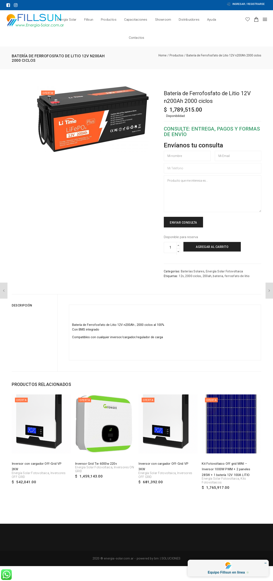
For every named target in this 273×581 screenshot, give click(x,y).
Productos (108, 20)
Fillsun (88, 20)
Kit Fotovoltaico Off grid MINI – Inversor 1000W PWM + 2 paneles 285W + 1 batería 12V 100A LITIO (226, 469)
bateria (218, 276)
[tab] (33, 305)
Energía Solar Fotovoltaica (224, 271)
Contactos (136, 38)
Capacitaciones (135, 20)
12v (181, 276)
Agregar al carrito (212, 247)
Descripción (22, 305)
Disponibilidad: (175, 116)
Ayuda (211, 20)
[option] (93, 119)
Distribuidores (189, 20)
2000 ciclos (193, 276)
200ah (207, 276)
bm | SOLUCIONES (167, 558)
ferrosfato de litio (237, 276)
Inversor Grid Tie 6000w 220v (96, 464)
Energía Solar (67, 20)
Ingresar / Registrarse (246, 4)
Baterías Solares (192, 271)
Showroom (163, 20)
